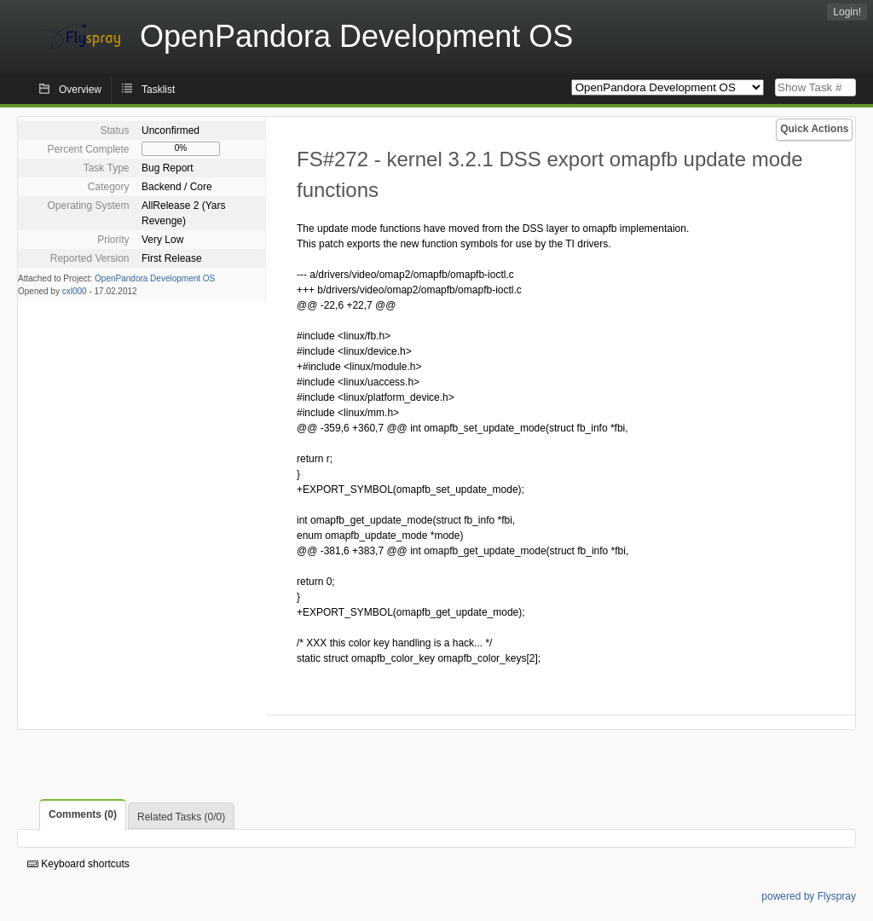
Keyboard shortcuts (78, 864)
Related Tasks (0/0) (181, 817)
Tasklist (158, 90)
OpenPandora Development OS (155, 278)
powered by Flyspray (808, 896)
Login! (847, 12)
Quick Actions (814, 129)
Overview (80, 90)
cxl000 (74, 291)
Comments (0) (83, 814)
